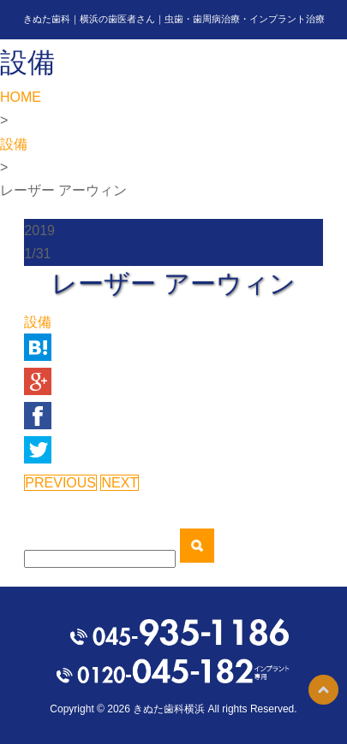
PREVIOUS (60, 482)
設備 (13, 144)
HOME (20, 97)
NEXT (119, 482)
